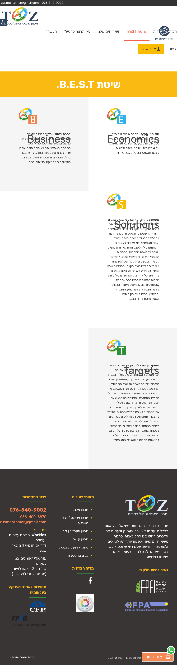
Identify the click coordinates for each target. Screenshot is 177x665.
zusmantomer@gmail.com (20, 3)
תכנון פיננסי (80, 510)
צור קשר (158, 657)
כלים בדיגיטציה (78, 555)
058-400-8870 (33, 517)
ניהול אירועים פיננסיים (73, 547)
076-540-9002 (52, 3)
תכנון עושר (80, 539)
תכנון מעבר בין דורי (75, 531)
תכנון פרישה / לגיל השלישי (75, 520)
